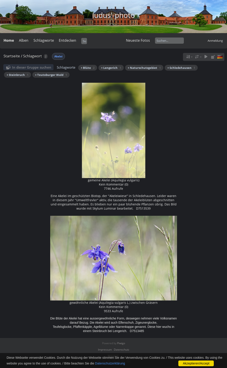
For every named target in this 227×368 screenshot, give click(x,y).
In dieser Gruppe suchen (31, 67)
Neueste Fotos (138, 40)
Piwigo (121, 343)
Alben (23, 40)
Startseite (12, 55)
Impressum (105, 349)
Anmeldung (215, 41)
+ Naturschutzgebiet (144, 68)
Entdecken (67, 40)
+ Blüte (87, 68)
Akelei (58, 56)
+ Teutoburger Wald (51, 75)
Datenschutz (121, 349)
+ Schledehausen (181, 68)
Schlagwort (32, 55)
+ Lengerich (111, 68)
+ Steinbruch (17, 75)
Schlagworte (43, 40)
